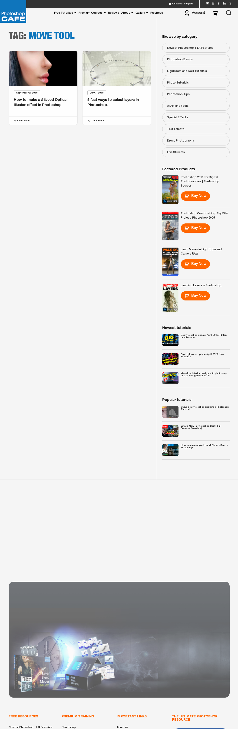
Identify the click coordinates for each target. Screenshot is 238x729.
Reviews (113, 13)
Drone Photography (180, 140)
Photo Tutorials (178, 82)
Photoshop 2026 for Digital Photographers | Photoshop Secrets (200, 181)
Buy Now (195, 196)
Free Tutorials (63, 13)
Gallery (140, 13)
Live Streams (176, 152)
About (125, 13)
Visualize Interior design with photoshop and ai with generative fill (204, 374)
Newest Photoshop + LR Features (190, 48)
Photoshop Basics (180, 59)
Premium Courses (90, 13)
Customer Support (181, 4)
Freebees (156, 13)
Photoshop (69, 727)
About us (122, 727)
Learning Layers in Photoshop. (201, 285)
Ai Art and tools (177, 106)
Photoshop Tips (178, 94)
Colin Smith (23, 121)
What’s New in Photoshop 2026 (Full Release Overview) (201, 427)
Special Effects (177, 117)
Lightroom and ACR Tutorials (187, 71)
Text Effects (175, 129)
